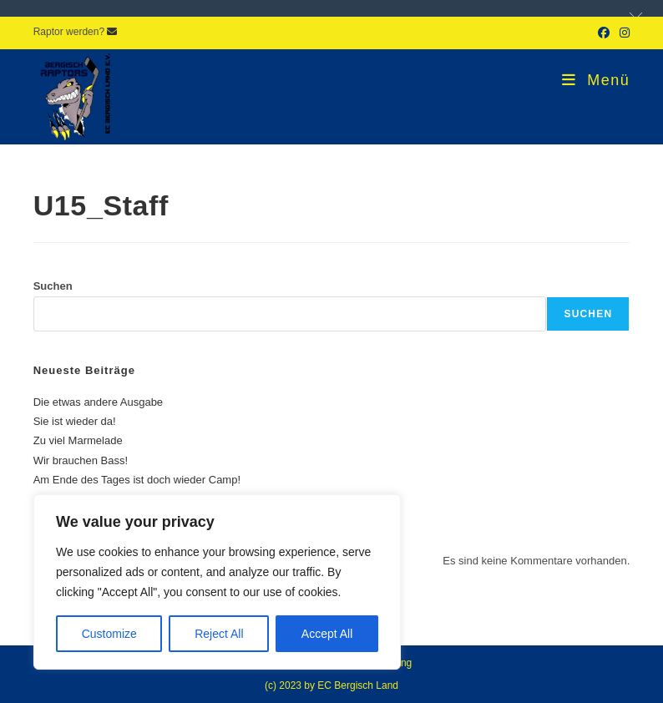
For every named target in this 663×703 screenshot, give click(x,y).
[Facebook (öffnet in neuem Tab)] (604, 32)
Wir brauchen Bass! (80, 460)
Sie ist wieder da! (74, 421)
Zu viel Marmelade (78, 440)
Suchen (53, 286)
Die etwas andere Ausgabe (98, 402)
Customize (109, 633)
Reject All (219, 633)
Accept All (326, 633)
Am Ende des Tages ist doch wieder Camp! (136, 479)
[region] (217, 582)
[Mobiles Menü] (596, 80)
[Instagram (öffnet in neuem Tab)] (622, 32)
